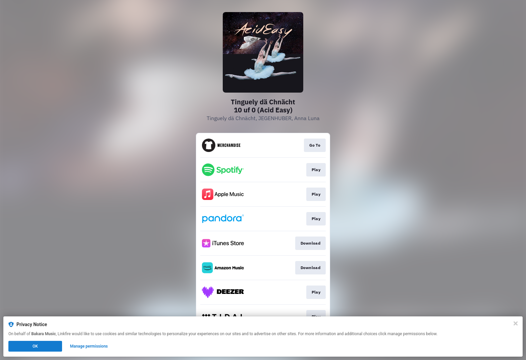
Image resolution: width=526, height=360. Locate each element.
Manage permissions (89, 346)
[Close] (515, 323)
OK (35, 346)
